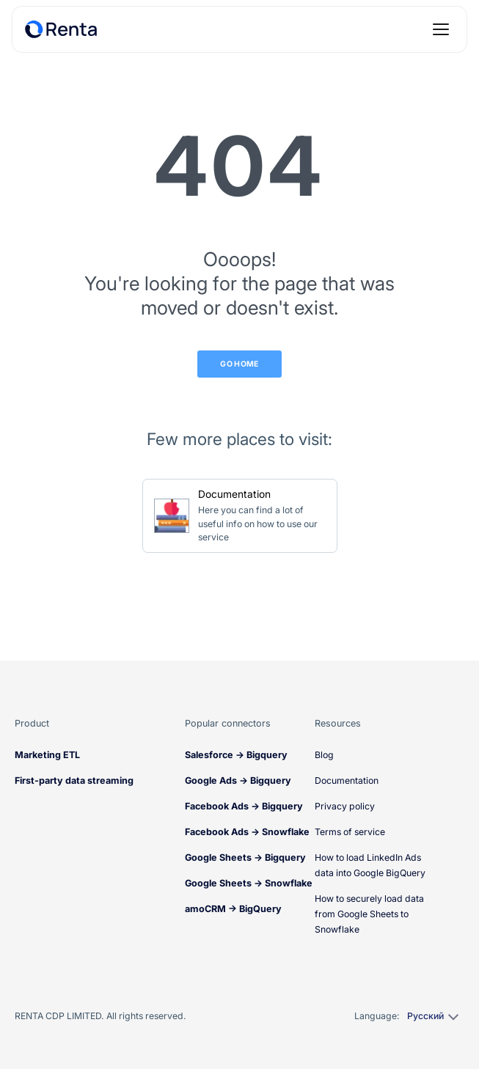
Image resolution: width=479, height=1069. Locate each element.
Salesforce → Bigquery (236, 754)
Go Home (239, 364)
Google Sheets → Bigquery (245, 857)
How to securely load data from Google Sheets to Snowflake (369, 914)
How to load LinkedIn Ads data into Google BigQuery (370, 865)
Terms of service (350, 831)
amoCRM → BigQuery (233, 908)
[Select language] (432, 1016)
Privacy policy (345, 806)
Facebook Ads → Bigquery (244, 806)
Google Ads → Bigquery (238, 780)
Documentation (347, 780)
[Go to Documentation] (239, 516)
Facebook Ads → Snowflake (247, 831)
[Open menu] (441, 29)
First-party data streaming (74, 780)
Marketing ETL (47, 754)
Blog (324, 754)
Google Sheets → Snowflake (248, 883)
